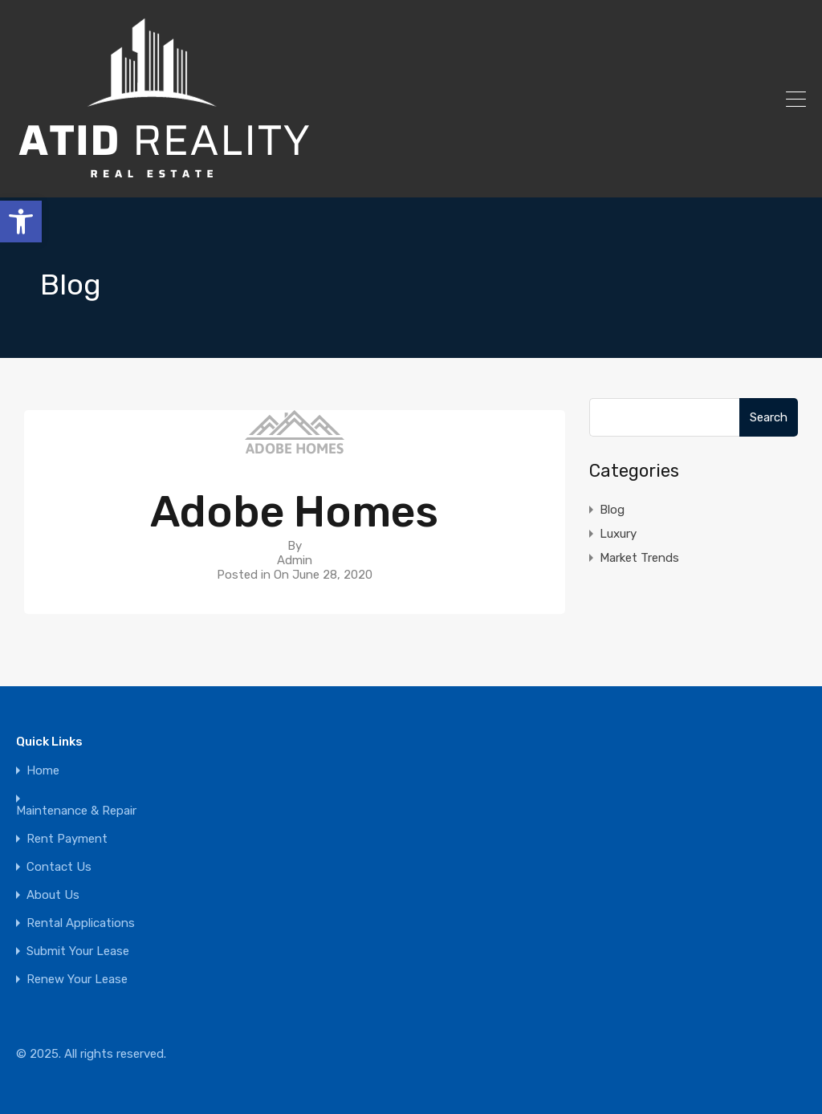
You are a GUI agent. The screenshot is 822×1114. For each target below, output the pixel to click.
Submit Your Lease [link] (77, 951)
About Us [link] (52, 895)
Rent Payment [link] (67, 839)
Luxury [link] (618, 534)
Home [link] (42, 771)
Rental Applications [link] (80, 923)
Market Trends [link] (639, 558)
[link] (21, 221)
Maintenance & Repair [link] (76, 811)
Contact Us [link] (59, 867)
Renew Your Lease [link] (77, 980)
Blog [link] (612, 509)
